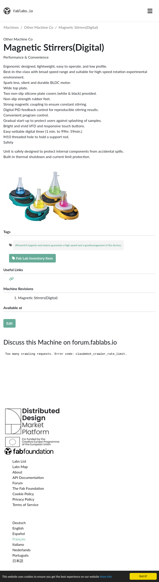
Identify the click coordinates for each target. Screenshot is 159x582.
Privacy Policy (23, 499)
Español (18, 533)
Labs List (19, 461)
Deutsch (19, 522)
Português (20, 555)
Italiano (18, 544)
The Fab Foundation (28, 488)
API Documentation (28, 477)
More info (108, 577)
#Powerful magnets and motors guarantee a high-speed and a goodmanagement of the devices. (68, 245)
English (18, 528)
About (17, 472)
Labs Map (20, 466)
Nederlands (21, 550)
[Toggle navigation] (150, 10)
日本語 (17, 560)
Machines (11, 27)
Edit (9, 323)
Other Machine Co (39, 27)
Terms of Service (25, 504)
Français (18, 539)
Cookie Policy (23, 494)
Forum (17, 483)
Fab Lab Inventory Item (32, 258)
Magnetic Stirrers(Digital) (78, 27)
